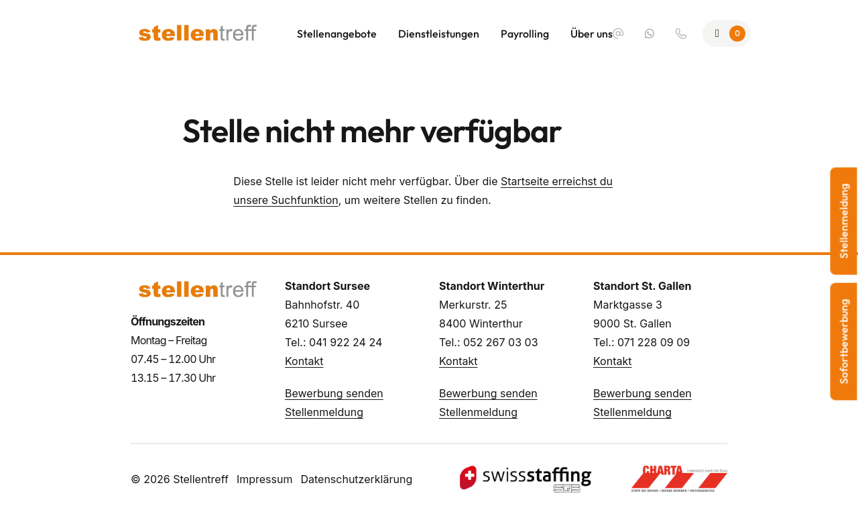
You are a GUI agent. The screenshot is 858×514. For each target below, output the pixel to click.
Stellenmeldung (324, 412)
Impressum (265, 479)
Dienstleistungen (438, 33)
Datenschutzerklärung (356, 479)
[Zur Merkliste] (726, 33)
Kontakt (304, 361)
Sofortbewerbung (844, 341)
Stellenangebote (337, 33)
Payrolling (525, 33)
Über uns (591, 33)
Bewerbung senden (334, 393)
